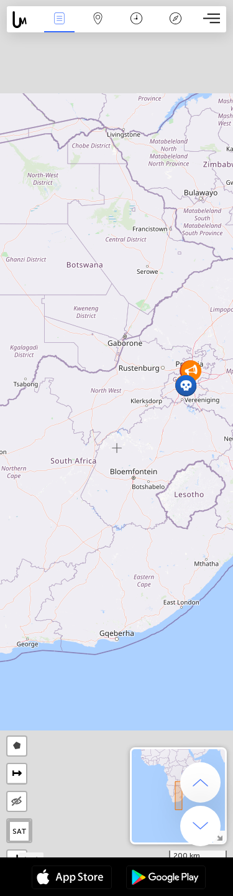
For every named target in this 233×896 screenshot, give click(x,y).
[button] (186, 385)
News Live (59, 19)
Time (136, 19)
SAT (19, 831)
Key (175, 19)
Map (98, 19)
